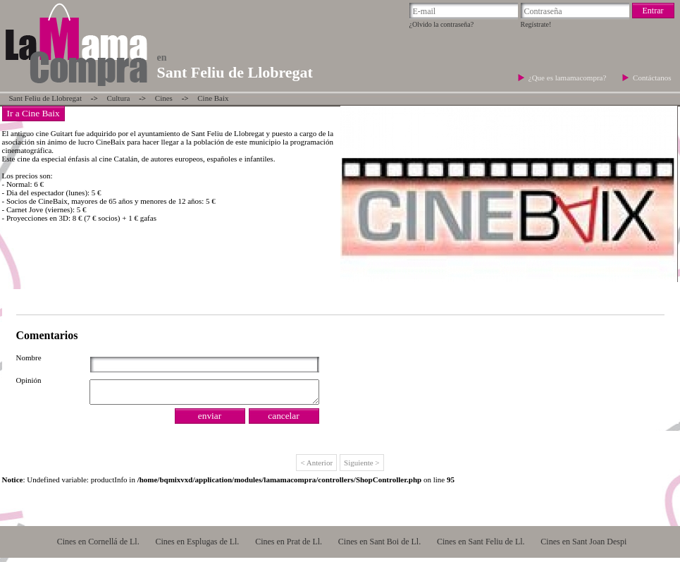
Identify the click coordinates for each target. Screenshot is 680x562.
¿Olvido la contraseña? (441, 24)
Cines (164, 98)
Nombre (29, 357)
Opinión (29, 380)
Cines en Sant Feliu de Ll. (481, 546)
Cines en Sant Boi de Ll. (379, 546)
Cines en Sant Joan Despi (583, 546)
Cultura (118, 98)
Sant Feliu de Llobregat (45, 98)
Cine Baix (212, 98)
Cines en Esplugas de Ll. (197, 546)
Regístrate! (536, 24)
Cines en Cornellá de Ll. (98, 546)
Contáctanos (652, 77)
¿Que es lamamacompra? (568, 77)
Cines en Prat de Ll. (288, 546)
